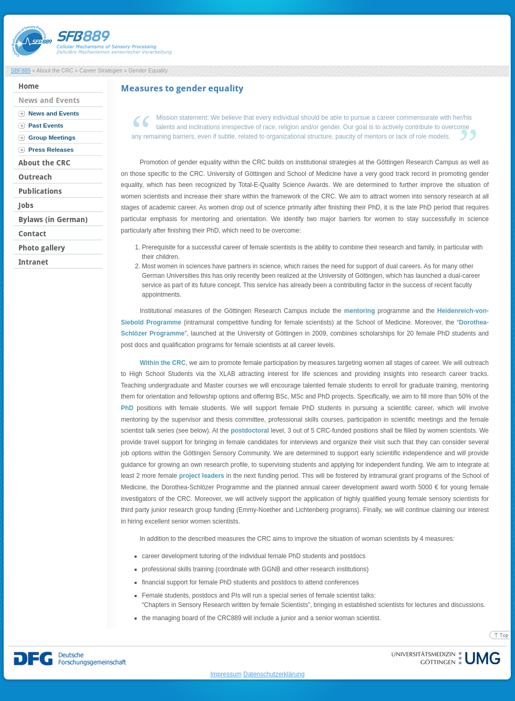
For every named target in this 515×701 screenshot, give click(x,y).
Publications (40, 191)
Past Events (46, 125)
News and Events (53, 113)
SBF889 (20, 71)
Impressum (225, 674)
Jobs (26, 205)
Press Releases (51, 149)
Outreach (35, 177)
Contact (32, 233)
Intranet (33, 262)
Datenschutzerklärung (274, 674)
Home (28, 86)
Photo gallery (41, 248)
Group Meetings (51, 137)
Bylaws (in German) (53, 219)
